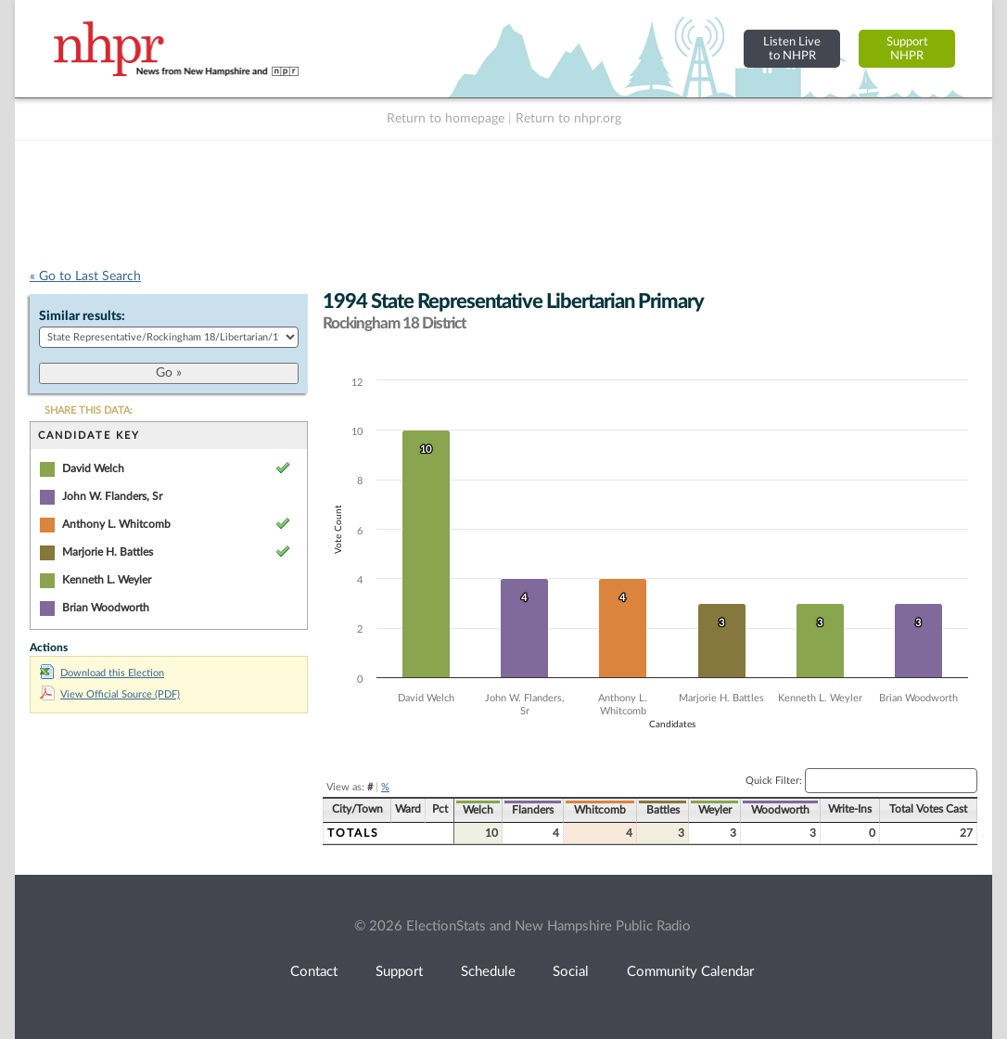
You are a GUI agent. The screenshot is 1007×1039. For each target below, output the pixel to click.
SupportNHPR (907, 48)
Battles (663, 809)
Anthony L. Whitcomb (116, 524)
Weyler (715, 809)
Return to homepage (445, 118)
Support (399, 972)
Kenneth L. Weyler (106, 579)
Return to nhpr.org (568, 118)
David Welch (93, 468)
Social (571, 972)
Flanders (533, 809)
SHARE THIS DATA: (89, 410)
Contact (314, 972)
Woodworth (780, 809)
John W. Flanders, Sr (112, 496)
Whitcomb (600, 809)
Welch (478, 809)
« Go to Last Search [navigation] (85, 276)
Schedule (488, 972)
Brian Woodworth (105, 607)
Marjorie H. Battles (107, 552)
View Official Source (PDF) (110, 694)
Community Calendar (690, 972)
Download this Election (102, 673)
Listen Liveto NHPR (792, 48)
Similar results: (82, 316)
